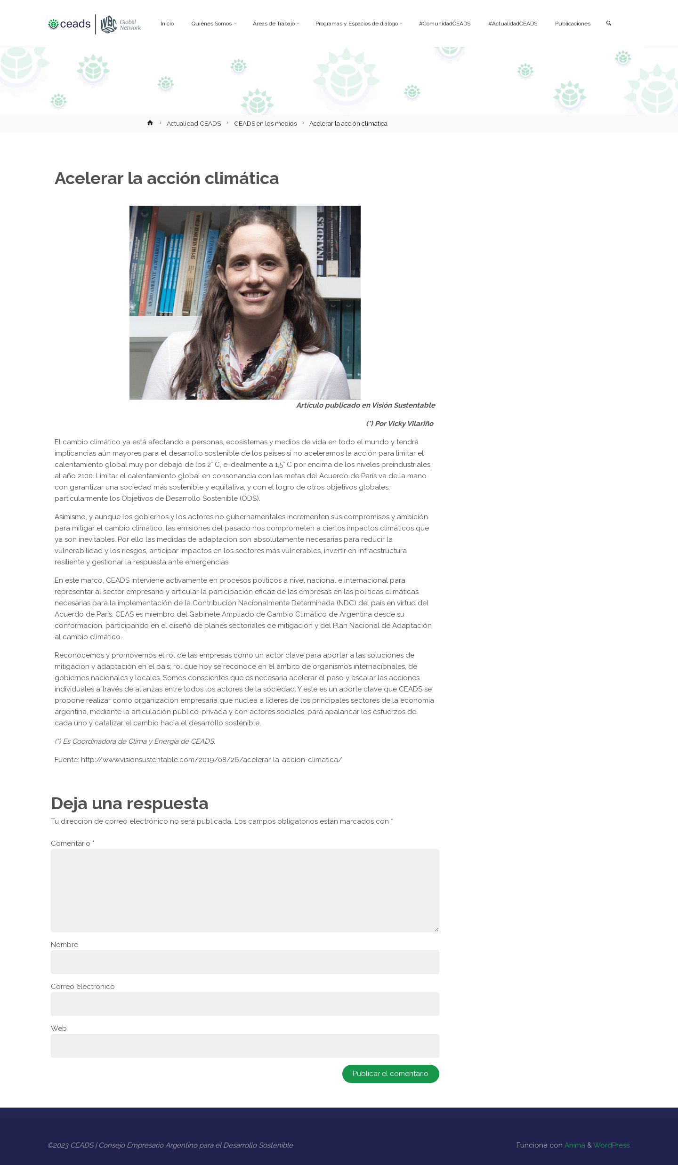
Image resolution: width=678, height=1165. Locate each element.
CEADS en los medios (265, 123)
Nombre (64, 944)
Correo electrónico (83, 986)
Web (59, 1028)
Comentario (73, 843)
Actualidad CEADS (194, 123)
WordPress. (612, 1145)
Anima (574, 1145)
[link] (608, 24)
